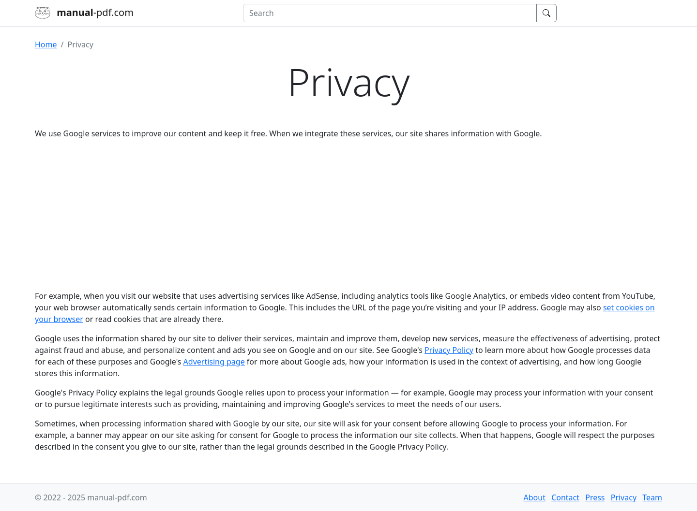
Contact (565, 497)
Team (652, 497)
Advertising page (214, 361)
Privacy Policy (448, 350)
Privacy (623, 497)
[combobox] (390, 13)
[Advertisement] (348, 214)
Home (46, 44)
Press (595, 497)
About (534, 497)
